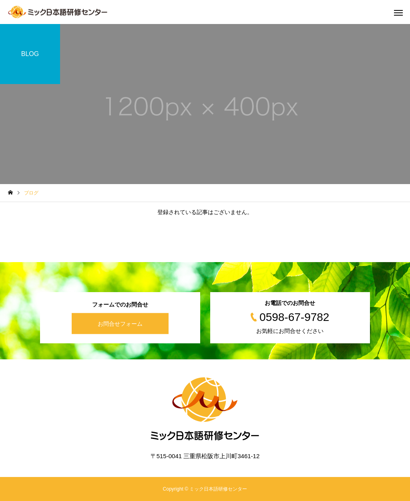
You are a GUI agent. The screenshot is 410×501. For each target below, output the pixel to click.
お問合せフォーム (120, 324)
